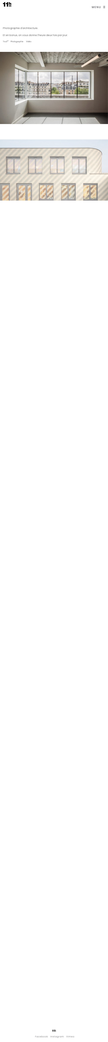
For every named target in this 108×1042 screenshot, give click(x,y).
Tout (5, 41)
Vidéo (29, 41)
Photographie (17, 41)
